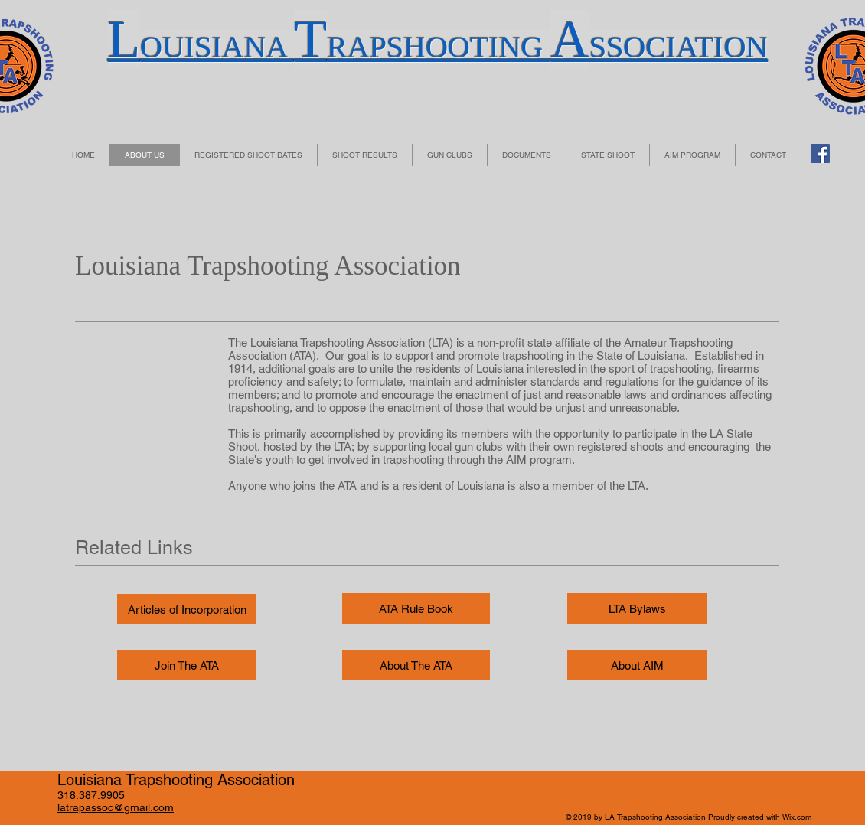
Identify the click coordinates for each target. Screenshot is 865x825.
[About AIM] (637, 665)
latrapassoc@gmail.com (115, 807)
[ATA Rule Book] (416, 608)
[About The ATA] (416, 665)
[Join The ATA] (186, 665)
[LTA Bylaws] (637, 608)
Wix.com (796, 817)
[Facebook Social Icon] (820, 153)
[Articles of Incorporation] (186, 609)
